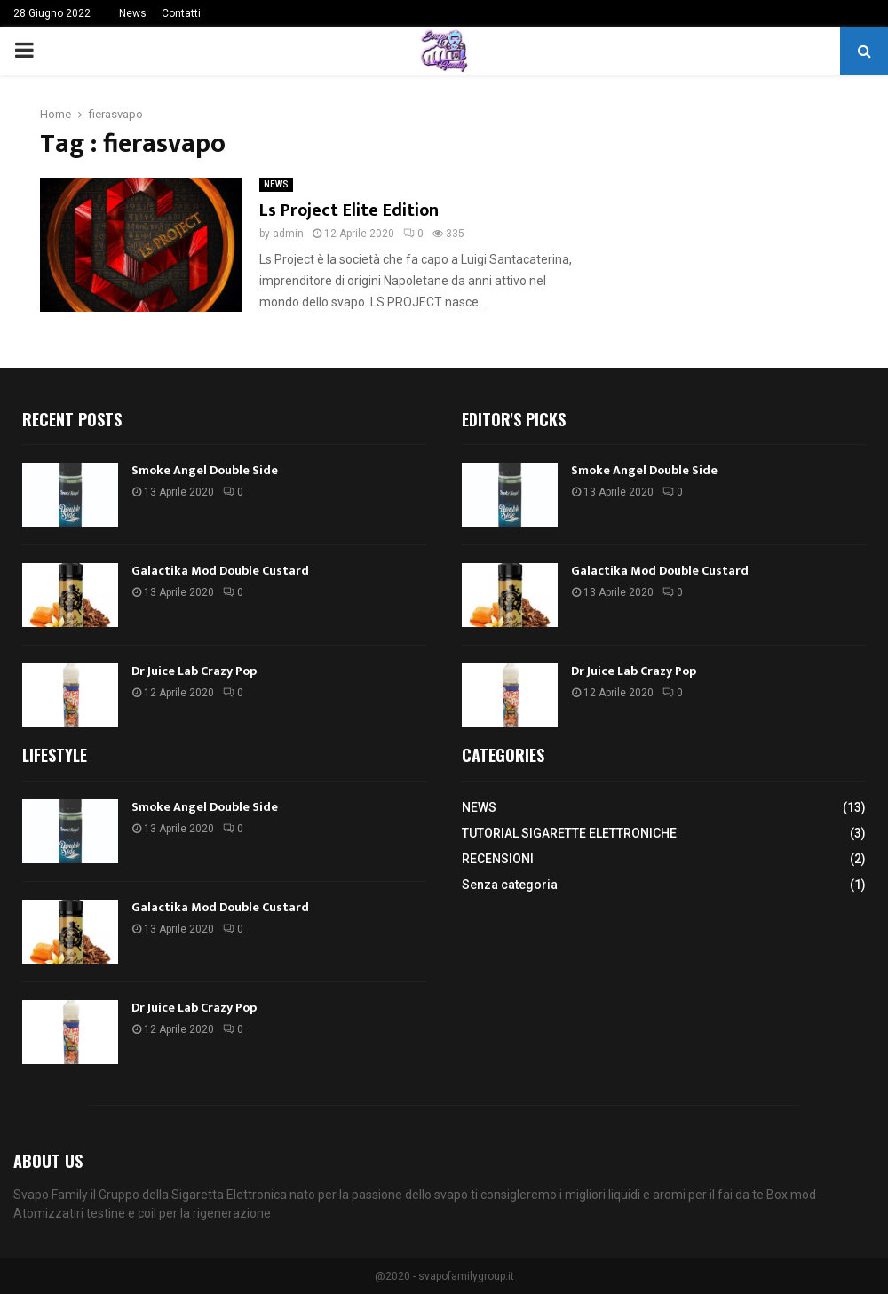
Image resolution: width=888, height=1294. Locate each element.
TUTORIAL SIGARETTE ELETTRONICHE (569, 833)
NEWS (276, 184)
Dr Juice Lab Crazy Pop (194, 671)
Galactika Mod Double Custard (220, 570)
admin (288, 233)
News (133, 13)
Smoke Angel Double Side (204, 470)
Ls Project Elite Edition (349, 210)
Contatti (181, 13)
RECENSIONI (498, 859)
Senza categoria (510, 884)
